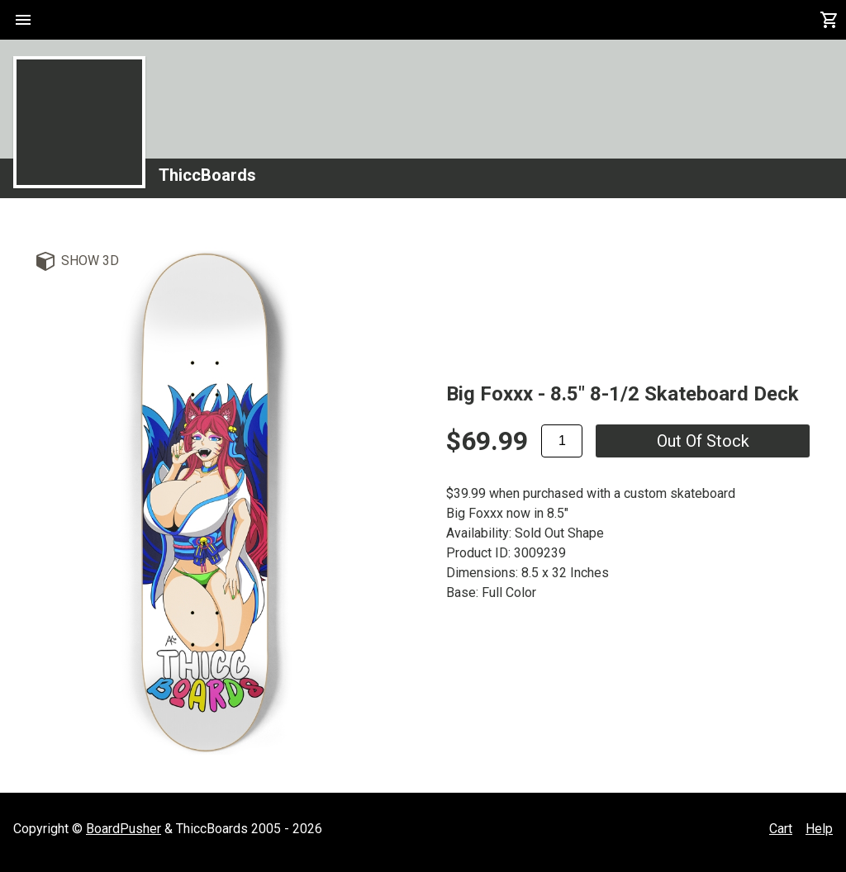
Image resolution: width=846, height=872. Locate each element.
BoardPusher (123, 828)
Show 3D (90, 260)
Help (819, 828)
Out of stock (703, 441)
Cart (780, 828)
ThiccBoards (207, 175)
